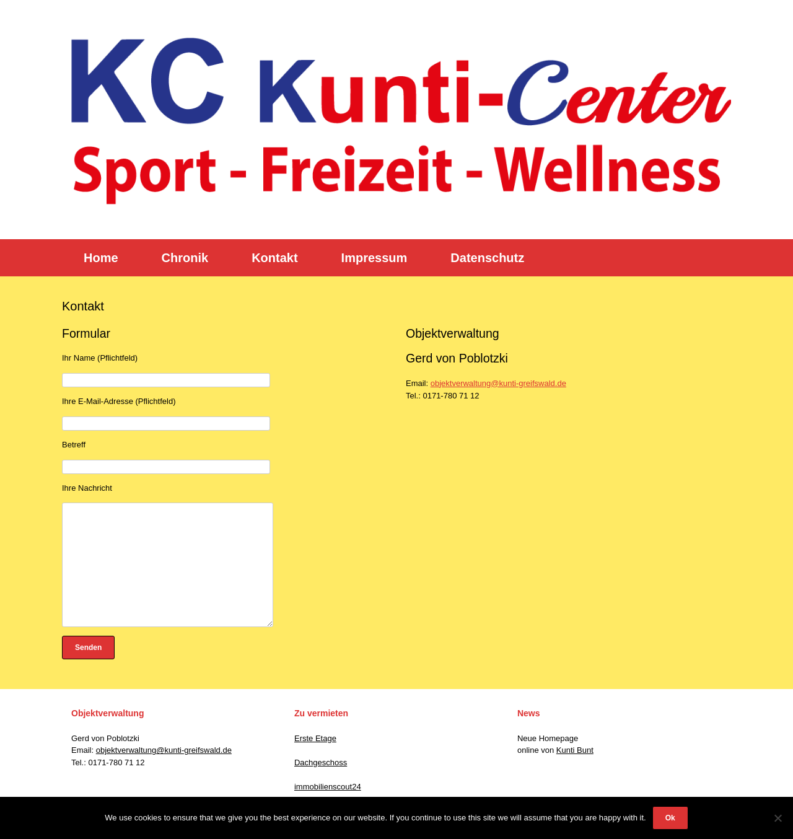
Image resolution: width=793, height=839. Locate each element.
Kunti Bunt (575, 750)
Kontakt (274, 258)
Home (101, 258)
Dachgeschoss (320, 762)
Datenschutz (487, 258)
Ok (670, 818)
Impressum (374, 258)
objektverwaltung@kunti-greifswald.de (498, 383)
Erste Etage (315, 738)
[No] (777, 818)
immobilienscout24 (327, 786)
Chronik (185, 258)
